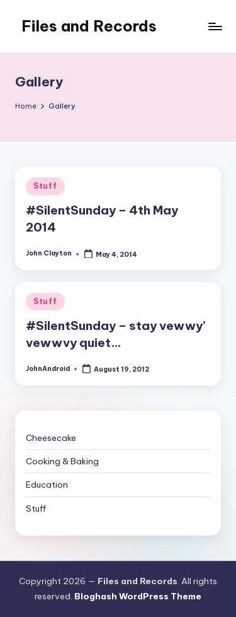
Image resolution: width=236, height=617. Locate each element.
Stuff (45, 186)
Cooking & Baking (62, 461)
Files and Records (89, 25)
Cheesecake (51, 438)
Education (47, 484)
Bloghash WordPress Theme (137, 596)
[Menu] (214, 26)
